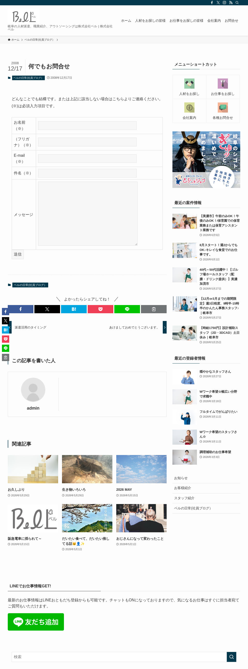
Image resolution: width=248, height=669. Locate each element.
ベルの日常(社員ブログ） (28, 77)
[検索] (237, 2)
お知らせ (181, 478)
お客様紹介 (182, 488)
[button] (20, 309)
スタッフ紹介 (184, 498)
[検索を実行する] (231, 657)
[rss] (231, 2)
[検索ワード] (124, 657)
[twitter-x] (218, 2)
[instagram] (224, 2)
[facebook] (212, 2)
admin (33, 408)
